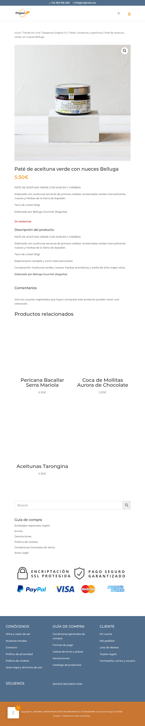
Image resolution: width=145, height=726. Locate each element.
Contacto (11, 647)
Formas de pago (63, 644)
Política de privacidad (19, 654)
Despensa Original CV (54, 32)
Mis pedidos (107, 640)
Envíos (18, 531)
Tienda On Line (31, 32)
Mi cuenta (106, 633)
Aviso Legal (21, 552)
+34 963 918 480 (60, 2)
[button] (124, 50)
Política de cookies (26, 541)
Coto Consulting (82, 716)
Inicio (17, 32)
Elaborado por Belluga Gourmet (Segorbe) (40, 274)
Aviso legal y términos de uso (24, 667)
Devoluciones (22, 536)
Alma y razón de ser (18, 633)
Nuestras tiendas (16, 640)
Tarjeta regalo (108, 654)
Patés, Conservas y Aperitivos (85, 32)
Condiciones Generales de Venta (34, 547)
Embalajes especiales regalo (32, 525)
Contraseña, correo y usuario (117, 660)
